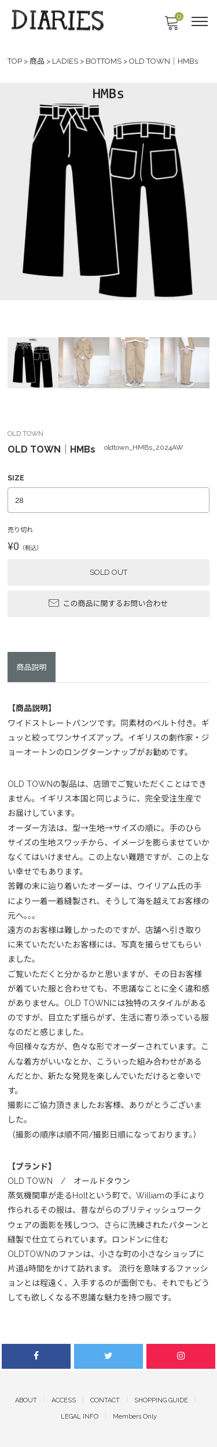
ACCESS (64, 1400)
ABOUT (26, 1400)
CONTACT (105, 1400)
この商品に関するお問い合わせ (108, 602)
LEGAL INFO (79, 1416)
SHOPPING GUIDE (161, 1400)
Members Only (135, 1416)
